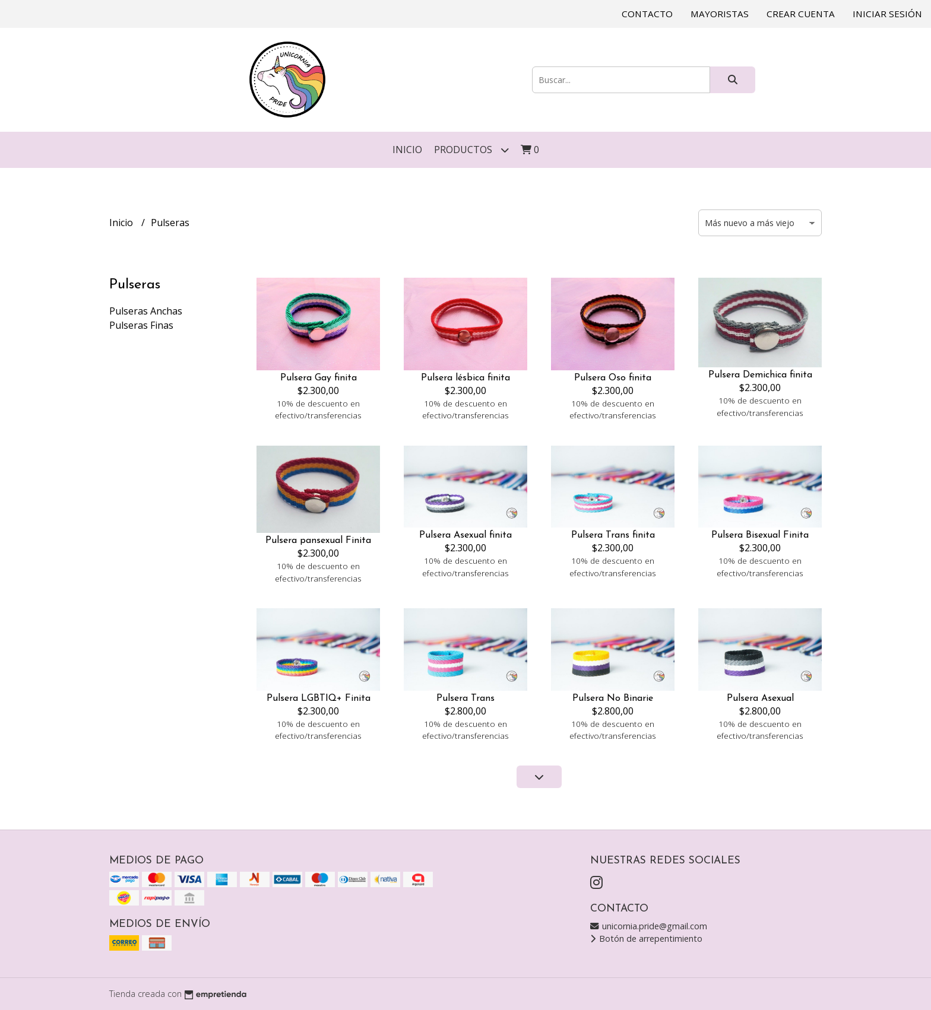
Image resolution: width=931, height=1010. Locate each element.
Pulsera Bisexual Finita (760, 535)
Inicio (407, 149)
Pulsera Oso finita (612, 378)
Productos (471, 150)
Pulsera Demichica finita (760, 375)
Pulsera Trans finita (613, 535)
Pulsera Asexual (760, 698)
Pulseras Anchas (145, 310)
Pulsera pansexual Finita (318, 540)
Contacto (647, 14)
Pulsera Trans (465, 698)
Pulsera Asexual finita (465, 535)
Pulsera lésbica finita (465, 378)
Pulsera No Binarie (612, 698)
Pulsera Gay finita (318, 378)
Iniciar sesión (887, 14)
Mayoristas (720, 14)
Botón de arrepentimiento (646, 938)
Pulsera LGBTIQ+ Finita (318, 698)
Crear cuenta (801, 14)
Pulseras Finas (141, 325)
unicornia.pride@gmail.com (648, 926)
